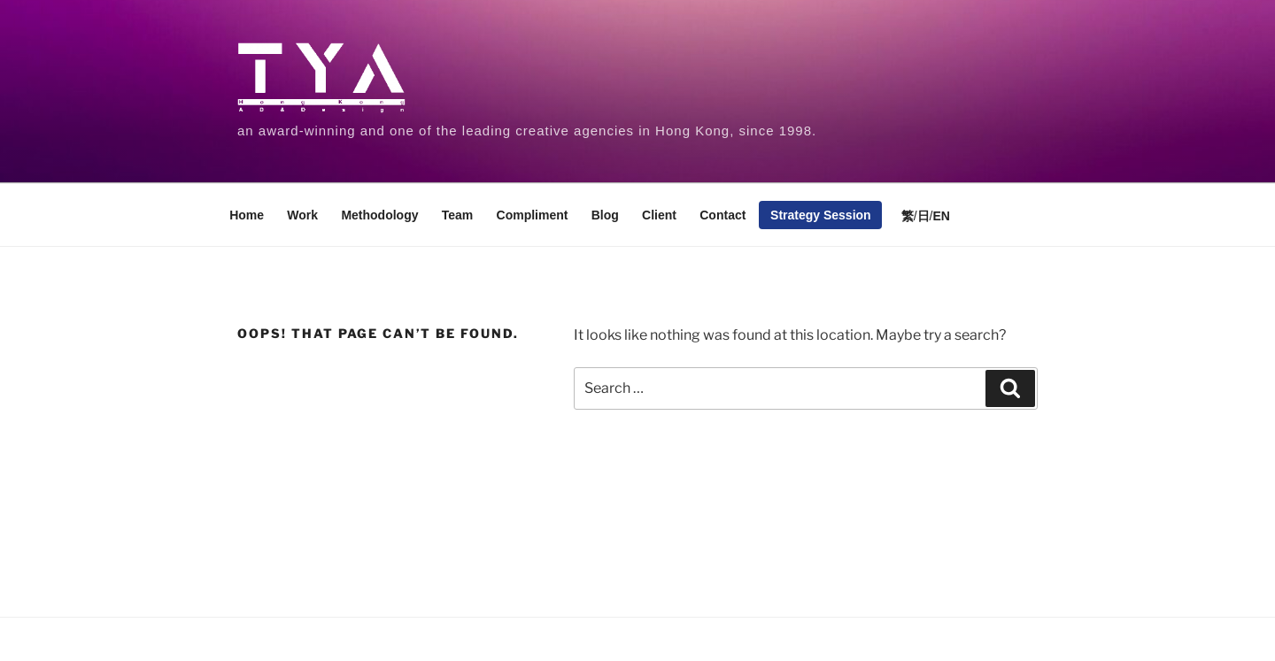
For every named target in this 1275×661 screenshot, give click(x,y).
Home (246, 215)
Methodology (379, 215)
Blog (605, 215)
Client (659, 215)
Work (302, 215)
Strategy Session (820, 215)
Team (458, 215)
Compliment (532, 215)
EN (940, 216)
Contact (722, 215)
